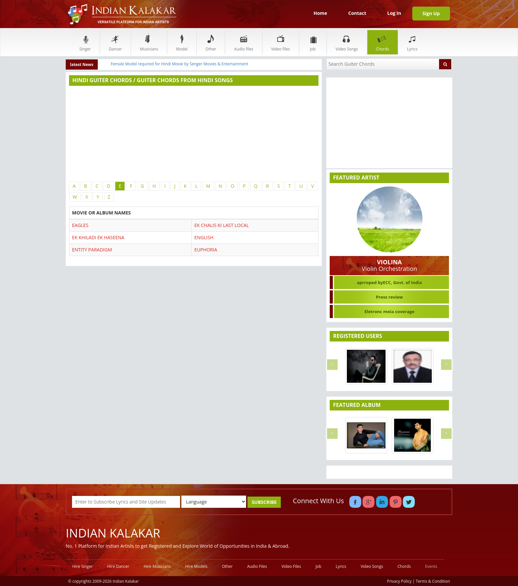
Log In (394, 13)
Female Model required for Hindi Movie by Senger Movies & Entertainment (179, 64)
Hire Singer (82, 566)
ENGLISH (203, 237)
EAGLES (80, 225)
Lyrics (412, 42)
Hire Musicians (157, 566)
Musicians (149, 42)
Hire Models (196, 566)
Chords (382, 42)
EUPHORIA (205, 249)
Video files (280, 42)
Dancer (115, 42)
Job (313, 42)
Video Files (291, 566)
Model (182, 42)
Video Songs (347, 42)
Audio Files (257, 566)
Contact (357, 13)
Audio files (243, 42)
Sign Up (431, 13)
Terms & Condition (433, 581)
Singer (85, 42)
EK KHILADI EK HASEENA (98, 237)
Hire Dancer (118, 566)
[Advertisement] (193, 133)
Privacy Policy (399, 581)
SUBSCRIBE (264, 502)
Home (320, 13)
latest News (81, 64)
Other (210, 42)
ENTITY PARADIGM (92, 249)
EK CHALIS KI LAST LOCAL (221, 225)
